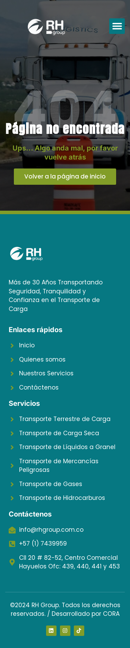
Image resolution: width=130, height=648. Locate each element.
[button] (117, 26)
